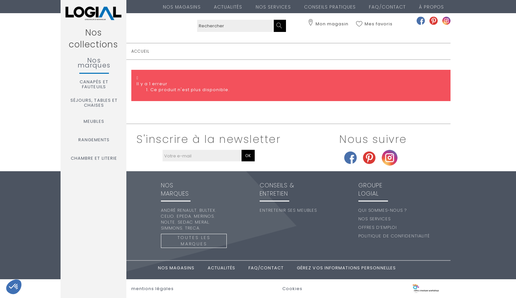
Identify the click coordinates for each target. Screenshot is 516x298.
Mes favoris (379, 24)
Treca (192, 228)
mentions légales (152, 289)
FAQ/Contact (387, 7)
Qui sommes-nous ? (382, 210)
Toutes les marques (193, 240)
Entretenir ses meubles (288, 210)
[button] (14, 287)
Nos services (273, 7)
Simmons (171, 228)
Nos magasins (182, 7)
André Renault (179, 210)
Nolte (168, 222)
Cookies (292, 289)
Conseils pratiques (330, 7)
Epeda (184, 216)
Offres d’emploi (377, 227)
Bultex (207, 210)
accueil (140, 51)
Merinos (204, 216)
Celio (167, 216)
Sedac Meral (193, 222)
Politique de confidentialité (394, 236)
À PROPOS (431, 7)
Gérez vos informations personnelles (346, 268)
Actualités (228, 7)
